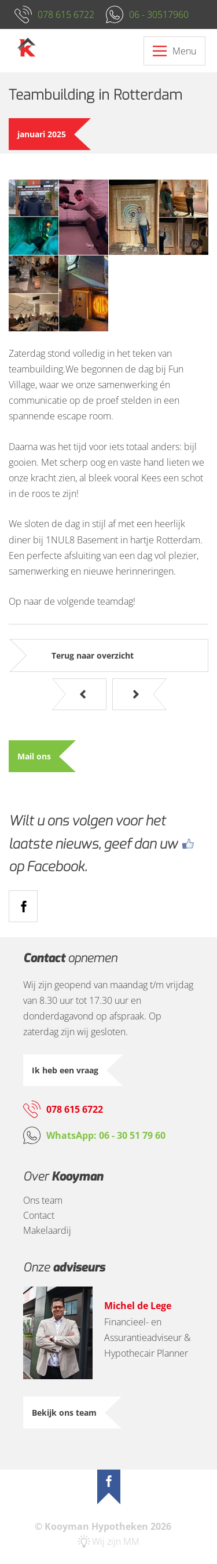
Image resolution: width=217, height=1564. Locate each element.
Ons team (42, 1200)
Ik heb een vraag (65, 1070)
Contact (38, 1215)
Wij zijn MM (115, 1541)
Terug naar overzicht (93, 655)
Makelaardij (47, 1230)
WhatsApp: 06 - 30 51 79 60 (105, 1135)
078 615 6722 (66, 14)
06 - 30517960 (159, 14)
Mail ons (34, 756)
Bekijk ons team (64, 1412)
